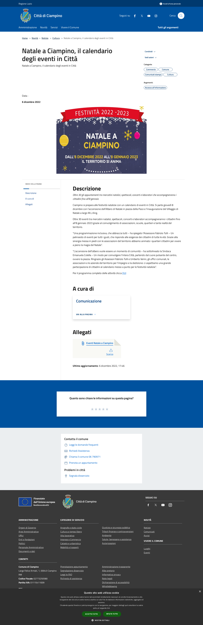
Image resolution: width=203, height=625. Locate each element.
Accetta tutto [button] (91, 614)
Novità (35, 38)
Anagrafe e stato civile (71, 527)
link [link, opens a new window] (108, 608)
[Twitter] (140, 15)
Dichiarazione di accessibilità (115, 582)
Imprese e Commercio (70, 539)
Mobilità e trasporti (69, 547)
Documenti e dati (27, 551)
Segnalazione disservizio (72, 570)
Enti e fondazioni (27, 539)
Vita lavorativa (67, 535)
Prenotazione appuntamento (74, 566)
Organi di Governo (27, 527)
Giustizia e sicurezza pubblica (116, 527)
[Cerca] (181, 15)
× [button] (200, 592)
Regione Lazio (25, 3)
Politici (22, 543)
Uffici (21, 535)
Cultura (56, 38)
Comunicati (149, 531)
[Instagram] (154, 15)
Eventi (147, 552)
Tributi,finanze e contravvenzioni (118, 531)
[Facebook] (133, 15)
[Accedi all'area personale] (170, 3)
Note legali (107, 578)
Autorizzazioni (109, 543)
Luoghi (147, 548)
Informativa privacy (111, 574)
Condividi (150, 51)
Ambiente (106, 535)
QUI (124, 273)
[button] (101, 620)
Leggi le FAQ (66, 574)
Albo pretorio (108, 570)
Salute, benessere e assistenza (116, 539)
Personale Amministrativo (31, 547)
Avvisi (147, 535)
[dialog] (101, 607)
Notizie (45, 38)
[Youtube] (147, 15)
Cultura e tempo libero (71, 531)
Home (25, 38)
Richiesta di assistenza (71, 578)
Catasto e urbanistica (70, 543)
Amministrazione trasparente (116, 566)
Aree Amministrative (29, 531)
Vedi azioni (151, 57)
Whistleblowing (109, 586)
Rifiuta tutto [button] (112, 613)
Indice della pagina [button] (33, 184)
